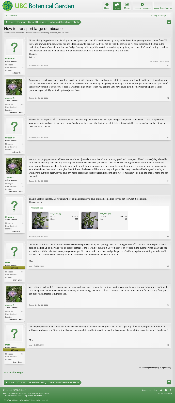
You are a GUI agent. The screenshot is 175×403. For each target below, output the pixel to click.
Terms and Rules (165, 396)
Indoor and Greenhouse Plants (28, 33)
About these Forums (163, 8)
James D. (10, 98)
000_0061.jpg (105, 215)
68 (22, 65)
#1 (168, 73)
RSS (170, 392)
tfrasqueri (53, 33)
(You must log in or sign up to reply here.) (154, 370)
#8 (168, 364)
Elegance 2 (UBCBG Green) (14, 392)
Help (155, 392)
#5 (168, 238)
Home (161, 392)
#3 (168, 152)
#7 (168, 321)
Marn (7, 264)
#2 (168, 112)
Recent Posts (11, 16)
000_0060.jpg (55, 215)
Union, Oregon (18, 281)
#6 (168, 281)
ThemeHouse (41, 398)
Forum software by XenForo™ (26, 396)
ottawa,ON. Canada (16, 113)
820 (22, 273)
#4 (168, 192)
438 (22, 105)
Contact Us (146, 392)
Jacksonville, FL (17, 73)
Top (166, 392)
